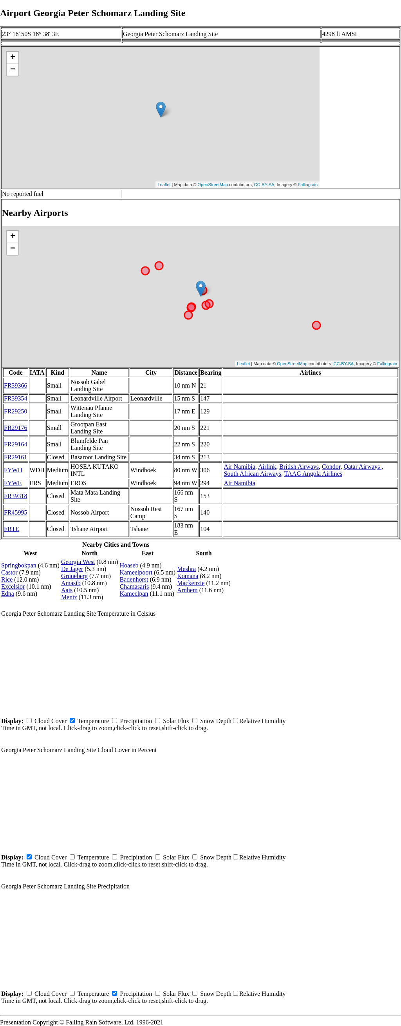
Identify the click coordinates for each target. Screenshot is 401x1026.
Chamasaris (134, 586)
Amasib (71, 583)
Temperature (93, 721)
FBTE (11, 529)
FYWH (13, 470)
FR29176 (15, 427)
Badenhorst (134, 579)
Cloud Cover (50, 721)
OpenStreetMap (213, 184)
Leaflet (163, 184)
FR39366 (15, 385)
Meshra (186, 569)
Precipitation (136, 721)
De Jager (72, 569)
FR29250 (15, 411)
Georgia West (78, 561)
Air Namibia (239, 466)
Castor (9, 572)
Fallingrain (308, 184)
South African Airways (252, 473)
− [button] (12, 70)
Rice (7, 579)
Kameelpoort (136, 572)
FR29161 (15, 457)
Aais (66, 590)
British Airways (299, 466)
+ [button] (12, 57)
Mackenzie (190, 583)
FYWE (13, 483)
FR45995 (15, 512)
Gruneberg (74, 576)
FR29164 (15, 444)
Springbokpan (18, 565)
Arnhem (187, 590)
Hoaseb (129, 565)
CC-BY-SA (264, 184)
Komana (187, 576)
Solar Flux (176, 721)
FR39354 (15, 398)
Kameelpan (134, 593)
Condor (331, 466)
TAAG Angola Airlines (313, 473)
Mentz (69, 597)
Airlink (267, 466)
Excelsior (13, 586)
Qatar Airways (362, 466)
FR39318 (15, 496)
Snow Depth (215, 721)
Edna (7, 593)
